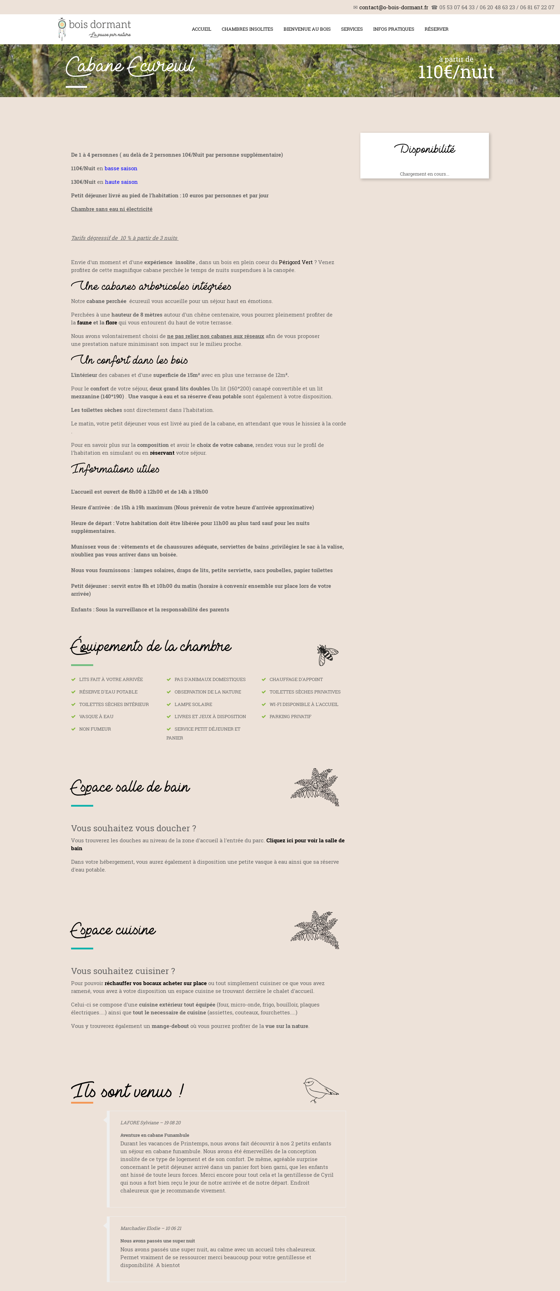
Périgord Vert (296, 262)
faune (84, 322)
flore (111, 322)
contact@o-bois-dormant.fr (393, 7)
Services (352, 29)
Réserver (437, 29)
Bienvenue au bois (307, 29)
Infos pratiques (393, 29)
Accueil (201, 29)
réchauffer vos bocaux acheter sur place (156, 983)
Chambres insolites (247, 29)
